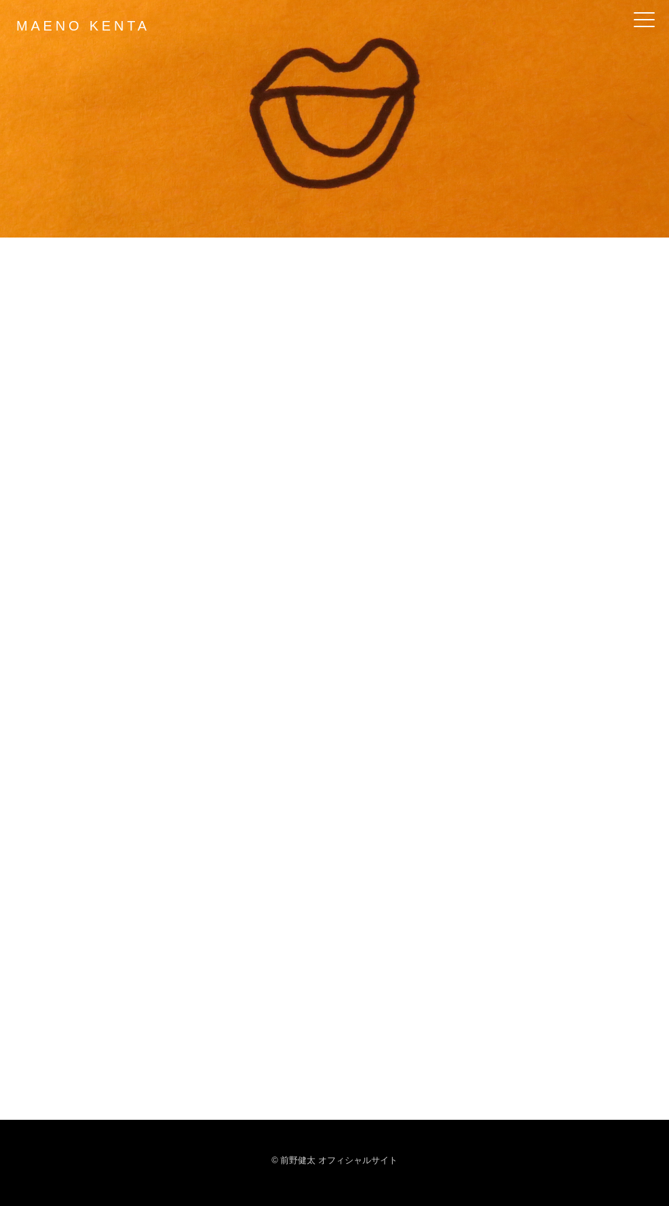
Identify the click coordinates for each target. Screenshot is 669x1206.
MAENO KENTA (83, 25)
